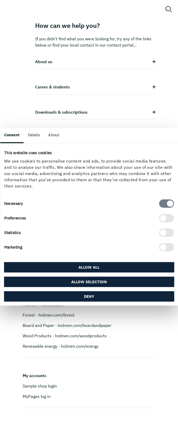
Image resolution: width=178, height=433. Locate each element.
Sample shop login (40, 386)
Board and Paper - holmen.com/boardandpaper (67, 325)
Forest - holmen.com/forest (49, 315)
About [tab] (53, 134)
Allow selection (89, 281)
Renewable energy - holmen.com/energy (61, 346)
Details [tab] (34, 134)
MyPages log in (37, 396)
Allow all (89, 267)
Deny (89, 296)
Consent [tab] (12, 134)
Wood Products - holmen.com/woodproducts (65, 335)
